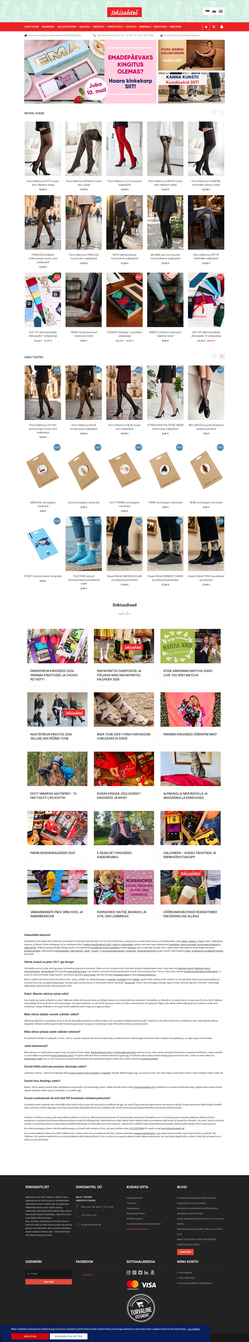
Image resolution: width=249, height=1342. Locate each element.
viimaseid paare (121, 974)
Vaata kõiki (124, 613)
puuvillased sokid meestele (104, 947)
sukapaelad (127, 944)
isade (87, 951)
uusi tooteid (89, 974)
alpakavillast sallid (33, 1058)
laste (201, 941)
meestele (121, 979)
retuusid (132, 947)
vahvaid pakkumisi (146, 974)
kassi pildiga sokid (76, 971)
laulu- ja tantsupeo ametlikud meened (204, 951)
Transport (131, 1203)
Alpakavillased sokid (101, 1052)
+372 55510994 (136, 1128)
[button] (222, 356)
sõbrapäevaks (62, 951)
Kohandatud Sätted (68, 1336)
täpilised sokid (185, 968)
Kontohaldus (185, 1272)
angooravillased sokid (62, 1055)
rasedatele (174, 944)
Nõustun (30, 1336)
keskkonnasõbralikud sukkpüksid (201, 971)
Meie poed (175, 26)
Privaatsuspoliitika (136, 1213)
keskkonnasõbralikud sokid (97, 944)
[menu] (104, 26)
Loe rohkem (193, 1329)
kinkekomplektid (149, 1058)
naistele (112, 979)
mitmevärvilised (32, 971)
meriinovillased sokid (125, 1052)
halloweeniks (76, 951)
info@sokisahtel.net (144, 1087)
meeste (192, 941)
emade (94, 951)
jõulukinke (131, 951)
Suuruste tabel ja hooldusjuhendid (144, 1224)
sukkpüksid (30, 947)
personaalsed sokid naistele (84, 1073)
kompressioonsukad (207, 944)
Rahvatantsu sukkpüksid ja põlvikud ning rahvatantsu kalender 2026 (119, 675)
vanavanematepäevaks (113, 951)
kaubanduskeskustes (144, 1133)
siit (127, 1055)
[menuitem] (33, 26)
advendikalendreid (146, 951)
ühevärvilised (47, 971)
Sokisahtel (87, 1274)
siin (121, 1104)
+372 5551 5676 (88, 1215)
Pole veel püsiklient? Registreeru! (195, 1283)
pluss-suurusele (188, 944)
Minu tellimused (187, 1277)
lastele (136, 979)
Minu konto (221, 27)
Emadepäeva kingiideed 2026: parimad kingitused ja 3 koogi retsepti (54, 675)
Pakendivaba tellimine (137, 1229)
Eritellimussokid (134, 1218)
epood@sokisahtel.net (172, 1128)
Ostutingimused (134, 1198)
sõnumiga (130, 982)
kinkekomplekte (32, 951)
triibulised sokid (202, 968)
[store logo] (124, 12)
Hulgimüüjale (133, 1208)
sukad (115, 944)
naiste (184, 941)
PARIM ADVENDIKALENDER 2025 (52, 853)
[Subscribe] (48, 1281)
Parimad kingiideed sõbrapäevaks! (190, 734)
